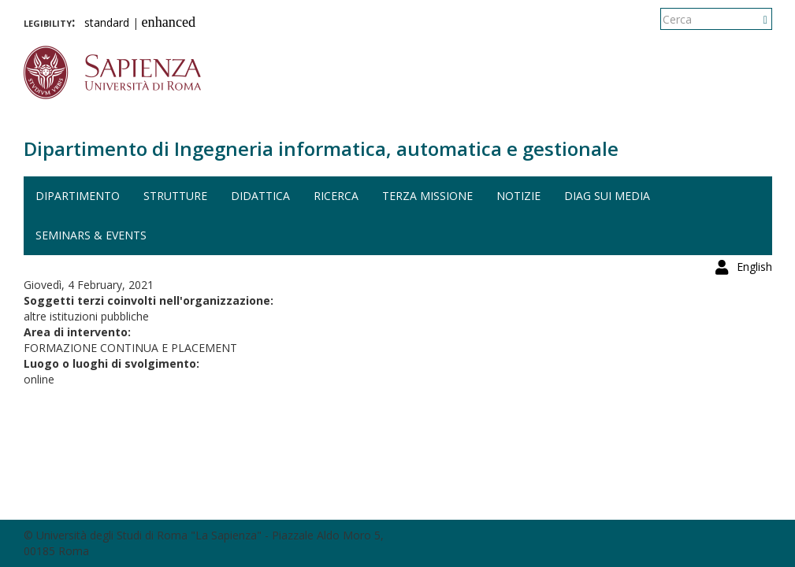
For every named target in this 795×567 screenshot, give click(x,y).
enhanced (169, 22)
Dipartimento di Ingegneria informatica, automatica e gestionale (321, 148)
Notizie (518, 195)
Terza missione (427, 195)
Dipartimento (77, 195)
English (754, 19)
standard (106, 22)
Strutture (175, 195)
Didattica (260, 195)
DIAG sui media (607, 195)
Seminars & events (91, 235)
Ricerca (336, 195)
